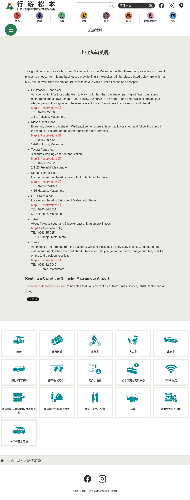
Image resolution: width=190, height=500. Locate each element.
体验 (61, 20)
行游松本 (30, 5)
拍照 (173, 20)
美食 (84, 20)
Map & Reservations (44, 107)
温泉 (128, 20)
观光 (17, 20)
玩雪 (39, 20)
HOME (3, 460)
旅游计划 (14, 460)
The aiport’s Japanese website (45, 286)
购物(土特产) (150, 20)
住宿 (106, 20)
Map (34, 228)
